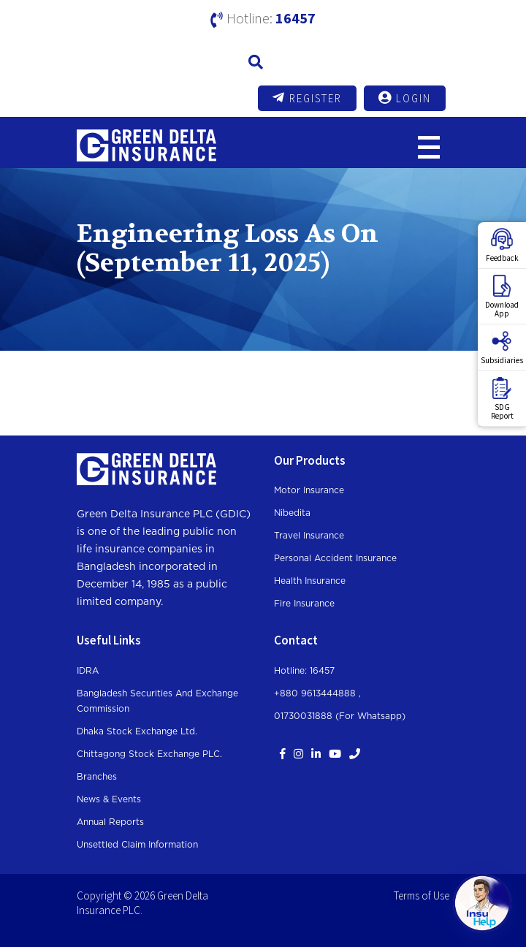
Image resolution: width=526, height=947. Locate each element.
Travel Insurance (309, 535)
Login (404, 98)
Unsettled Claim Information (137, 844)
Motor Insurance (309, 490)
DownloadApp (502, 297)
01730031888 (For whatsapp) (339, 716)
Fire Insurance (304, 603)
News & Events (109, 799)
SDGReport (502, 399)
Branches (97, 776)
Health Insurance (310, 581)
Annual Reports (110, 822)
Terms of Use (421, 895)
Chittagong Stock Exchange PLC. (149, 754)
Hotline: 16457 (304, 670)
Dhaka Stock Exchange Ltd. (137, 731)
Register (307, 98)
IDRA (88, 670)
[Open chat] (482, 903)
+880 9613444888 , (317, 693)
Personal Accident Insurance (335, 558)
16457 (295, 18)
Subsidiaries (502, 347)
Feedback (502, 245)
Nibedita (292, 513)
